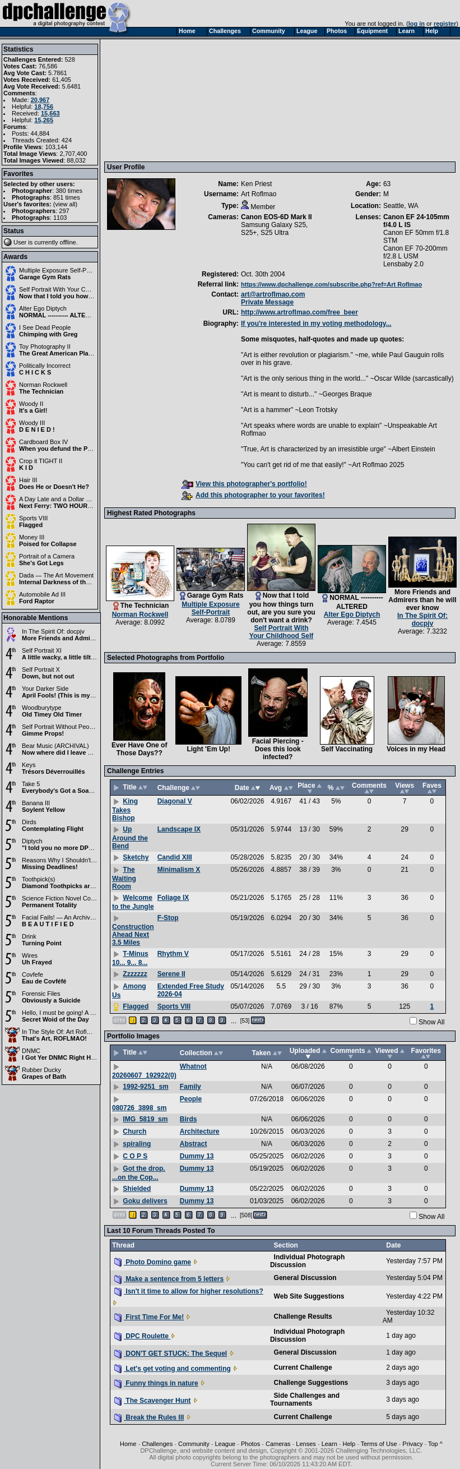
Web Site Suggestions (309, 1296)
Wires (30, 955)
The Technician (41, 391)
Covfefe (32, 974)
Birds (188, 1119)
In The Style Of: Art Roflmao (60, 1031)
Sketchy (135, 857)
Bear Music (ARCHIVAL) (55, 745)
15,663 (50, 113)
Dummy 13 (197, 1156)
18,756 (43, 106)
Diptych (32, 841)
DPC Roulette (142, 1336)
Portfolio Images (133, 1036)
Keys (28, 764)
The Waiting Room (124, 878)
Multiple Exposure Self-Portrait (61, 270)
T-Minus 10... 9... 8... (130, 958)
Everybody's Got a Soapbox (63, 790)
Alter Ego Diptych (43, 308)
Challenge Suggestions (311, 1383)
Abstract (193, 1144)
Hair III (28, 480)
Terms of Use (379, 1443)
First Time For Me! (149, 1317)
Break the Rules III (149, 1417)
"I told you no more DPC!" (60, 847)
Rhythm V (173, 954)
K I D (26, 467)
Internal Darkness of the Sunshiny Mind (77, 582)
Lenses (305, 1443)
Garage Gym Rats (45, 277)
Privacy (412, 1443)
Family (190, 1087)
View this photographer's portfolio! (244, 484)
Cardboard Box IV (43, 441)
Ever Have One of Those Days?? (139, 749)
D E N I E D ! (37, 429)
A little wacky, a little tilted (60, 657)
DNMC (31, 1050)
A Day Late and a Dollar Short (60, 499)
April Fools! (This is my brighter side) (76, 695)
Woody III (32, 422)
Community (194, 1443)
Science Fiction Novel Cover (60, 898)
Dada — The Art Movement (56, 575)
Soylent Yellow (43, 809)
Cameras (278, 1443)
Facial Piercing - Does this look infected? (278, 749)
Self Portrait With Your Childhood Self (70, 289)
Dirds (29, 822)
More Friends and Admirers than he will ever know (95, 638)
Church (134, 1131)
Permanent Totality (49, 905)
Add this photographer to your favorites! (253, 495)
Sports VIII (33, 518)
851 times (66, 197)
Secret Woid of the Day (55, 1019)
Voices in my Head (416, 749)
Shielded (137, 1189)
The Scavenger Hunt (152, 1401)
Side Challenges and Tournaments (305, 1399)
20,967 (40, 99)
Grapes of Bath (44, 1076)
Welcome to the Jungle (133, 902)
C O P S (135, 1156)
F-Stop (168, 918)
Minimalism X (179, 870)
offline (68, 242)
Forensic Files (41, 993)
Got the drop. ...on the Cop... (138, 1173)
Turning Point (42, 943)
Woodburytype (42, 707)
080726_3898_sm (139, 1108)
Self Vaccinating (347, 749)
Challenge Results (303, 1316)
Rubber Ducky (41, 1069)
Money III (31, 537)
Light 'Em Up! (208, 749)
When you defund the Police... (62, 448)
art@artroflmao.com (273, 294)
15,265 (43, 120)
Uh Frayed (37, 962)
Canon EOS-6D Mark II (276, 217)
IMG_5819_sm (145, 1119)
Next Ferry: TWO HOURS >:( (60, 505)
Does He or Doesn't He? (54, 486)
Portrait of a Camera (47, 556)
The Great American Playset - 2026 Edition (80, 353)
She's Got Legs (41, 563)
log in (416, 23)
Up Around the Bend (130, 837)
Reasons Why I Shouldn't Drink (64, 860)
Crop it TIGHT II (40, 461)
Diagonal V (174, 801)
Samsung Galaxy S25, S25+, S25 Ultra (274, 229)
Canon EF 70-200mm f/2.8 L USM (415, 252)
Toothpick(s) (38, 879)
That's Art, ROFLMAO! (54, 1038)
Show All (431, 1022)
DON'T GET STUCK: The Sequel (170, 1353)
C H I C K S (35, 372)
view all (65, 204)
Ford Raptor (36, 601)
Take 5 (31, 783)
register (445, 23)
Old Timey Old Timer (52, 714)
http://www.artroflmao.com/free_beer (299, 312)
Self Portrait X (41, 669)
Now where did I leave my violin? (70, 752)
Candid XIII (174, 857)
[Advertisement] (166, 100)
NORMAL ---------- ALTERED (59, 315)
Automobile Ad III (42, 594)
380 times (68, 190)
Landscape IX (179, 829)
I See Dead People (45, 327)
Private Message (267, 302)
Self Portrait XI (42, 650)
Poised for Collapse (48, 544)
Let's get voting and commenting (172, 1369)
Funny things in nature (156, 1383)
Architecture (200, 1131)
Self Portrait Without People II (62, 726)
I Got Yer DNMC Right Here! (62, 1057)
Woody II (31, 403)
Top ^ (435, 1443)
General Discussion (305, 1278)
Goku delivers (145, 1201)
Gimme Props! (43, 733)
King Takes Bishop (125, 809)
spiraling (137, 1144)
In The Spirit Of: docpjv (53, 631)
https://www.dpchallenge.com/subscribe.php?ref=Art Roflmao (331, 284)
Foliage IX (173, 898)
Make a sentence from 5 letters (169, 1279)
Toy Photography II (45, 346)
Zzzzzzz (135, 974)
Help (349, 1443)
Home (128, 1443)
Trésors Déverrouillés (53, 771)
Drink (29, 936)
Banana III (36, 803)
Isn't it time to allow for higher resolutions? (188, 1291)
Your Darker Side (45, 688)
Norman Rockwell (43, 384)
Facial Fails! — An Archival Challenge (73, 917)
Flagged (31, 524)
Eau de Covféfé (44, 981)
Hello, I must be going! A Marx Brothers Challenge (90, 1012)
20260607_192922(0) (144, 1075)
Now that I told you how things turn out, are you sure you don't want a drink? (281, 608)
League (225, 1443)
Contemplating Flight (52, 828)
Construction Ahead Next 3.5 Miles (133, 934)
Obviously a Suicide (51, 1000)
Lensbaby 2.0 (403, 264)
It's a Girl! (33, 410)
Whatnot (193, 1066)
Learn (329, 1443)
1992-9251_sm (145, 1087)
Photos (250, 1443)
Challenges (157, 1443)
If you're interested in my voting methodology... (316, 323)
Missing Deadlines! (50, 866)
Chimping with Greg (48, 334)
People (191, 1099)
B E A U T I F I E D (48, 924)
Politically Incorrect (45, 365)
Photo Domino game (152, 1262)
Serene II (171, 974)
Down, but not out (48, 676)
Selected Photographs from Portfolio (165, 658)
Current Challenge (303, 1367)
